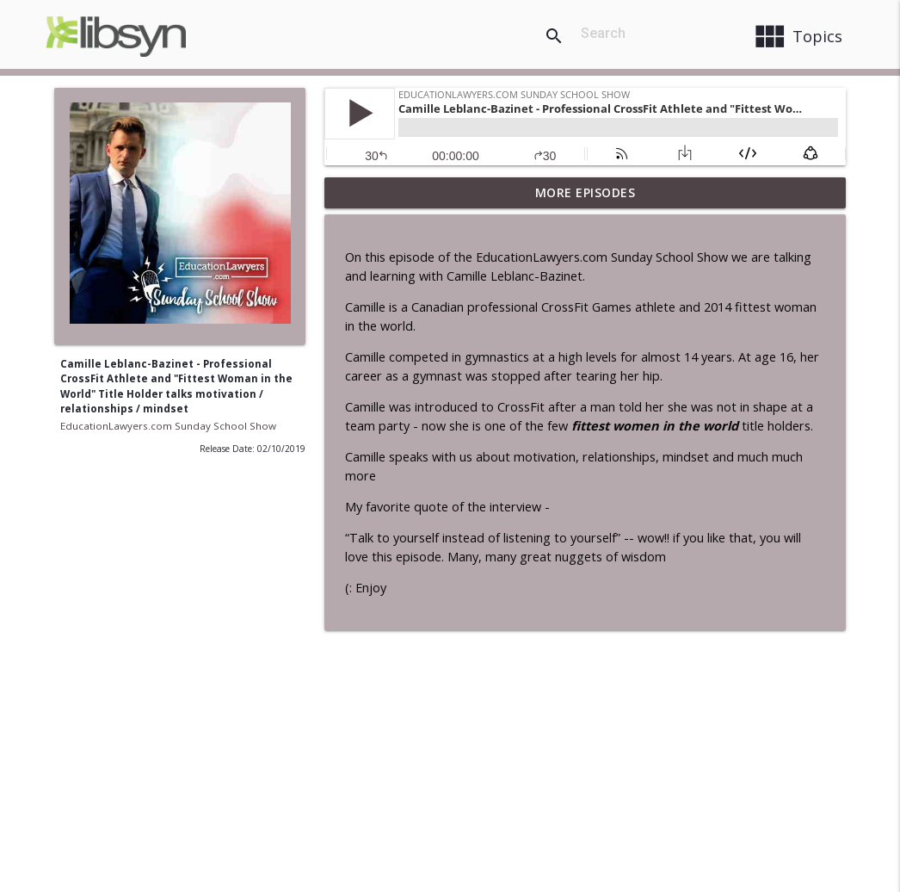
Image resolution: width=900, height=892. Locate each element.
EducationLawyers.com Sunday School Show (168, 425)
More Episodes (585, 192)
